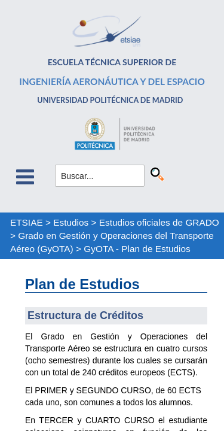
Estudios (70, 222)
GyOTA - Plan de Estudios (137, 249)
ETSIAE (26, 222)
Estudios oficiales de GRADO (159, 222)
